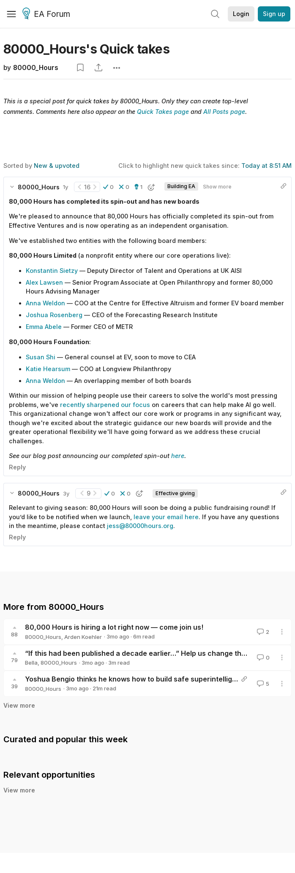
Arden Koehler (83, 636)
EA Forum (47, 14)
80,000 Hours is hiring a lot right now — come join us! (114, 627)
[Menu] (11, 14)
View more (19, 705)
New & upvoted (56, 165)
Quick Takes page (163, 111)
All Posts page (224, 111)
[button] (108, 187)
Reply (17, 467)
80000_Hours (35, 68)
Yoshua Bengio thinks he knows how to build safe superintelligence (137, 679)
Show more (217, 186)
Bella (31, 662)
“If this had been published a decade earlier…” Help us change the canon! (147, 653)
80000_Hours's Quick (86, 49)
